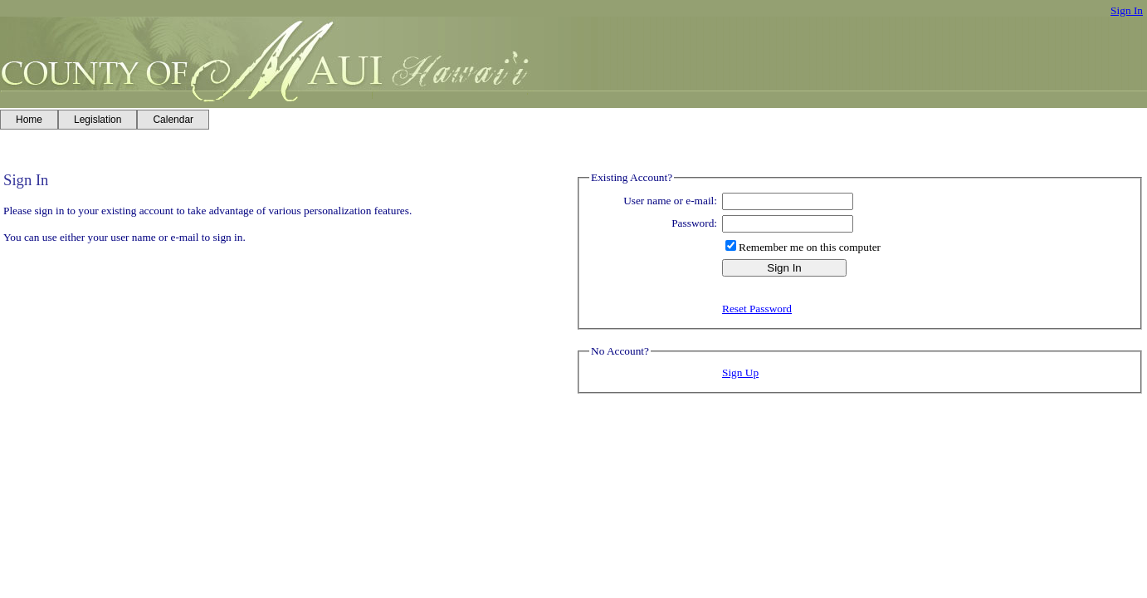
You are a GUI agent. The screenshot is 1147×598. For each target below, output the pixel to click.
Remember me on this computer (810, 247)
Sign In (1126, 10)
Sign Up (740, 372)
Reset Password (757, 308)
